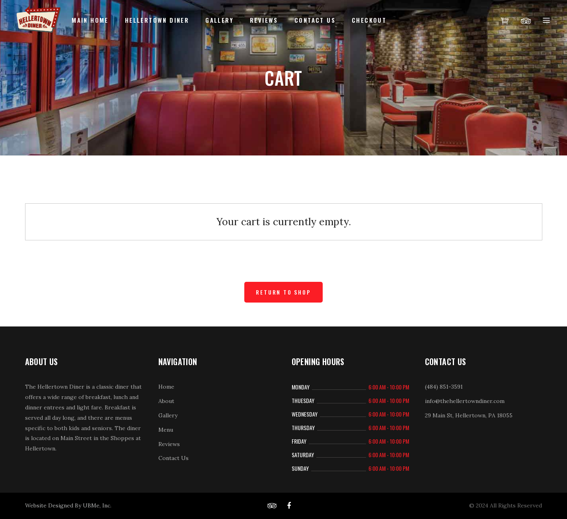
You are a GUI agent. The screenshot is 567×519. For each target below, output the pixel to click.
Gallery (167, 415)
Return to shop (283, 292)
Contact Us (173, 458)
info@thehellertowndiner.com (465, 401)
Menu (165, 429)
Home (166, 386)
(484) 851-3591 (444, 386)
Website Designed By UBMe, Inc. (68, 505)
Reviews (169, 444)
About (166, 401)
